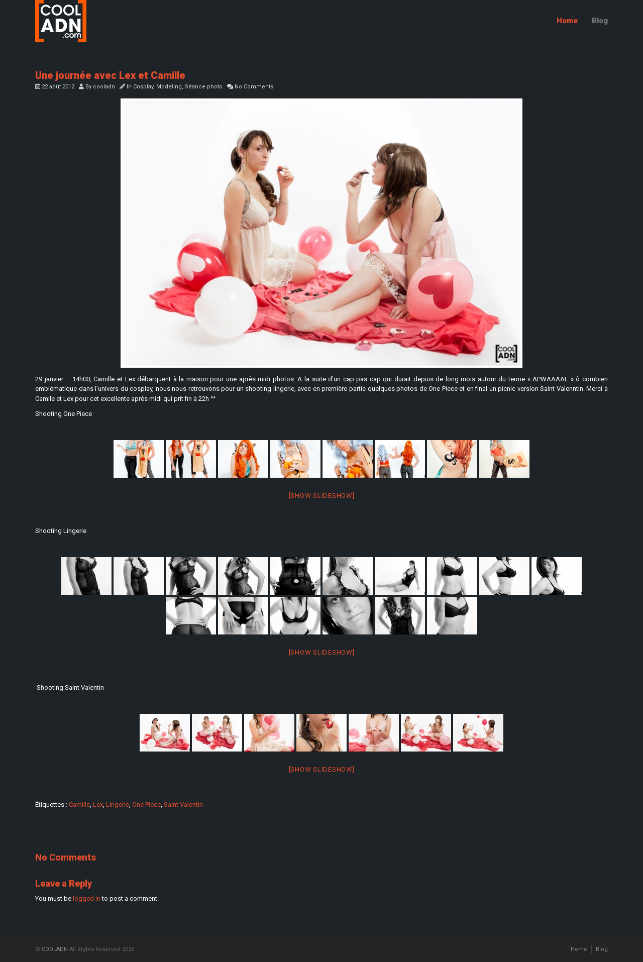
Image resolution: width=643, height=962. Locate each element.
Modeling (169, 86)
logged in (86, 898)
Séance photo (204, 86)
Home (567, 20)
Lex (98, 804)
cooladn (104, 86)
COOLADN (55, 949)
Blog (600, 20)
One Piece (146, 804)
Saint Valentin (183, 804)
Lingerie (117, 804)
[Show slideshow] (322, 495)
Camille (79, 804)
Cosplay (143, 86)
